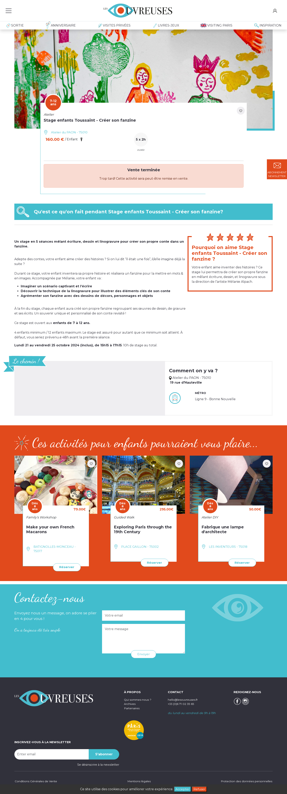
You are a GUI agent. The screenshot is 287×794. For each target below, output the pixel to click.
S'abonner (104, 754)
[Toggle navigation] (8, 10)
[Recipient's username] (51, 754)
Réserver (66, 567)
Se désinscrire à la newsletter (98, 764)
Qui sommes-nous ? (138, 699)
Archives (130, 703)
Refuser (200, 789)
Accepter (182, 789)
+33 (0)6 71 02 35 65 (182, 703)
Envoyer (143, 654)
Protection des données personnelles (245, 781)
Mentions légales (138, 781)
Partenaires (132, 708)
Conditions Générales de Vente (36, 781)
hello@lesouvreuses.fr (184, 699)
